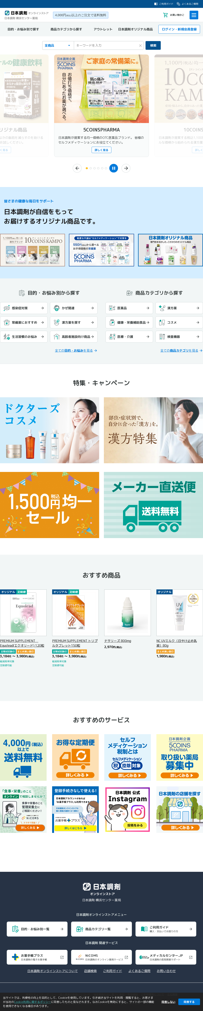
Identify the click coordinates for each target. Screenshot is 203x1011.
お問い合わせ (166, 970)
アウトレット (103, 29)
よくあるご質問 (187, 4)
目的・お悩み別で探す (23, 29)
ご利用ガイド (163, 4)
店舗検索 (90, 970)
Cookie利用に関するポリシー (32, 1002)
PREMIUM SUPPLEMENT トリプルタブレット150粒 (75, 640)
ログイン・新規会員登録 (176, 29)
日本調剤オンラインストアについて (52, 970)
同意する (189, 1002)
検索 (151, 45)
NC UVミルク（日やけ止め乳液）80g (176, 640)
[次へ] (128, 168)
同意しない (168, 1002)
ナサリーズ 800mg (117, 638)
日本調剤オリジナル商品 (135, 29)
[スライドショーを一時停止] (116, 168)
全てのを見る (74, 348)
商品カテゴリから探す (66, 29)
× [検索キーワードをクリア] (135, 44)
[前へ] (74, 168)
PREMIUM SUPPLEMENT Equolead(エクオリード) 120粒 (22, 640)
